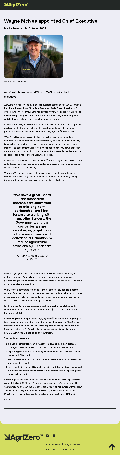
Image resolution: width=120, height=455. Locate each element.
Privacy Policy (52, 449)
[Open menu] (114, 5)
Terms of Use (68, 449)
